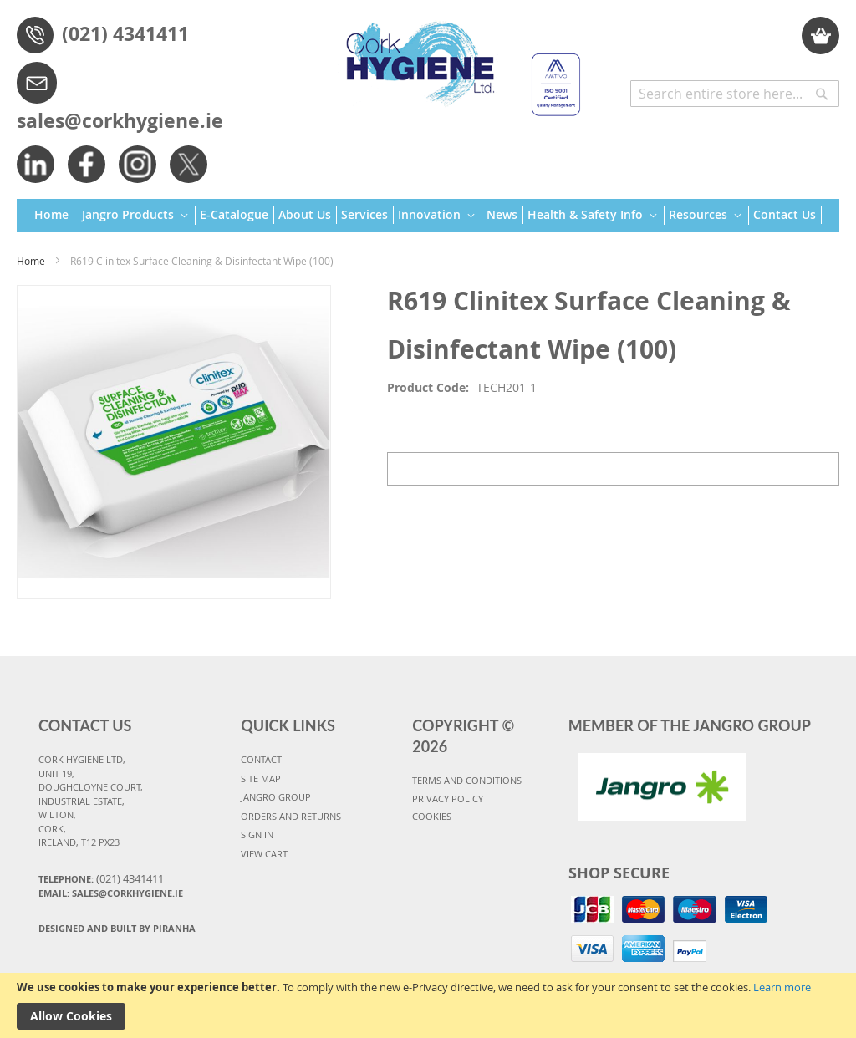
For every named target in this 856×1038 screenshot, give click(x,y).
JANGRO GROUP (276, 797)
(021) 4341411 (125, 33)
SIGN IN (257, 834)
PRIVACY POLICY (447, 798)
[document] (428, 1005)
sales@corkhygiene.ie (120, 120)
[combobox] (734, 93)
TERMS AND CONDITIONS (467, 780)
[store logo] (457, 61)
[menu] (428, 216)
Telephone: (101, 878)
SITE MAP (261, 778)
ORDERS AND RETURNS (291, 816)
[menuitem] (54, 215)
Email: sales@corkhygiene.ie (110, 893)
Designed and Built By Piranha (117, 928)
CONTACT (261, 759)
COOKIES (431, 816)
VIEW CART (264, 853)
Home (31, 260)
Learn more (782, 987)
